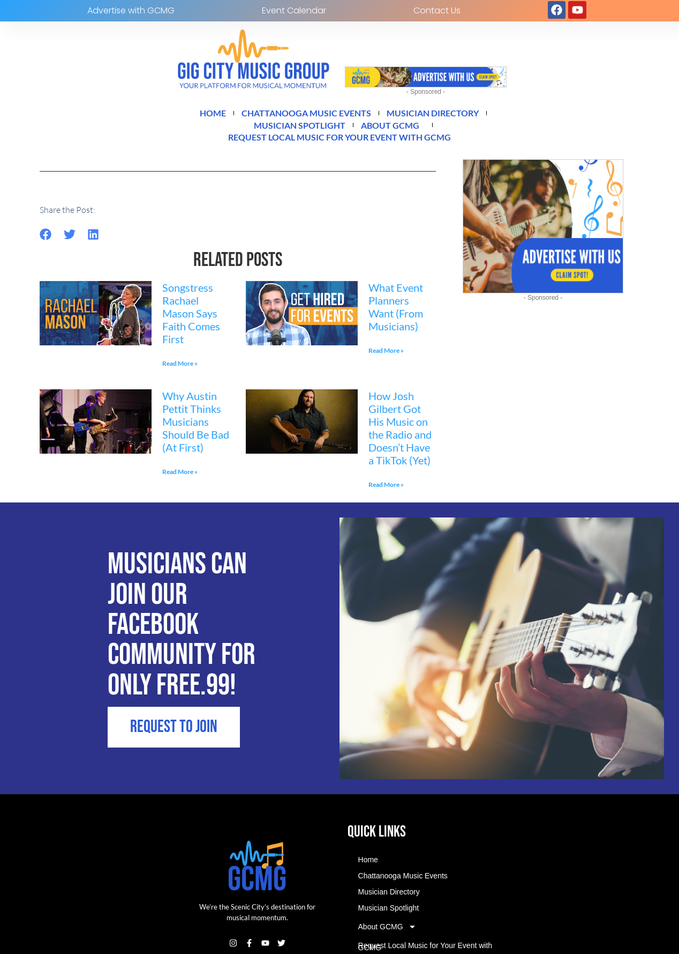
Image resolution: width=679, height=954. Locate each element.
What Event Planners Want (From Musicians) (395, 313)
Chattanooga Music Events (301, 114)
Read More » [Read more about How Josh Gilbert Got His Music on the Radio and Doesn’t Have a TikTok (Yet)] (386, 491)
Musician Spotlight (295, 128)
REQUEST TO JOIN (177, 799)
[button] (46, 240)
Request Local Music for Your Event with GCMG (339, 142)
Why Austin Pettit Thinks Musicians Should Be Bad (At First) (195, 428)
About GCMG (399, 128)
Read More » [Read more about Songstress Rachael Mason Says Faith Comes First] (180, 370)
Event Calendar (294, 10)
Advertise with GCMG (131, 10)
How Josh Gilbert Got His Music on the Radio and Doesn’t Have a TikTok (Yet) (400, 434)
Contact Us (437, 10)
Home (196, 114)
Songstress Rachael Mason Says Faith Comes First (191, 319)
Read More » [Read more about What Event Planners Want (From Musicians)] (386, 357)
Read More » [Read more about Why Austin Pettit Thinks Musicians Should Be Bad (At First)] (180, 478)
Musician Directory (444, 114)
